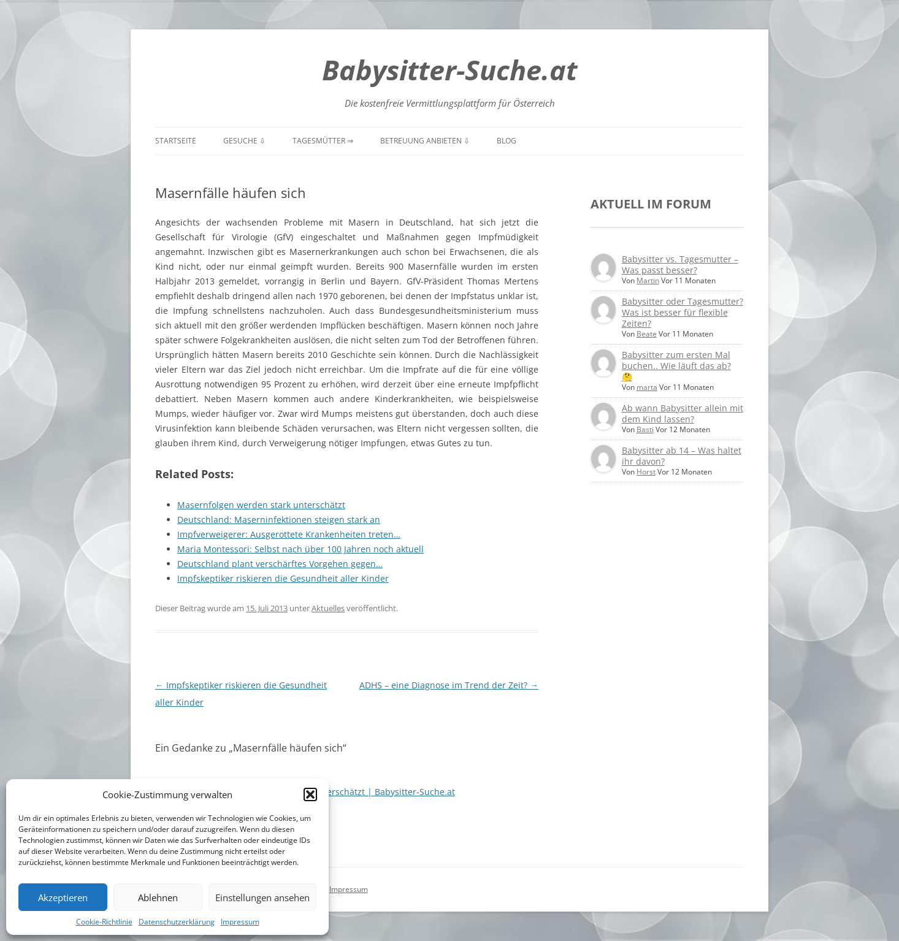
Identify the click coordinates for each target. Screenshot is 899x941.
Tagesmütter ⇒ (323, 140)
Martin (648, 280)
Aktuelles (328, 608)
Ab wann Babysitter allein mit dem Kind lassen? (682, 413)
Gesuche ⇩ (244, 140)
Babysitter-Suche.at (449, 69)
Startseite (175, 140)
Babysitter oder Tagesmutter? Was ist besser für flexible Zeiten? (682, 312)
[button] (310, 794)
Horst (646, 472)
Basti (645, 429)
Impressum (240, 921)
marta (647, 387)
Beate (647, 334)
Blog (506, 140)
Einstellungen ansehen (262, 897)
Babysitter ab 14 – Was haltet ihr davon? (681, 455)
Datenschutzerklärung (177, 921)
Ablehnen (158, 897)
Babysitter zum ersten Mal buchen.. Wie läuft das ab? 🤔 (676, 366)
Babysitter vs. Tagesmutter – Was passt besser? (680, 264)
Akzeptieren (63, 897)
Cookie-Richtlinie (104, 921)
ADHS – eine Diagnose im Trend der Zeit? (448, 685)
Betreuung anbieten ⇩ (425, 140)
